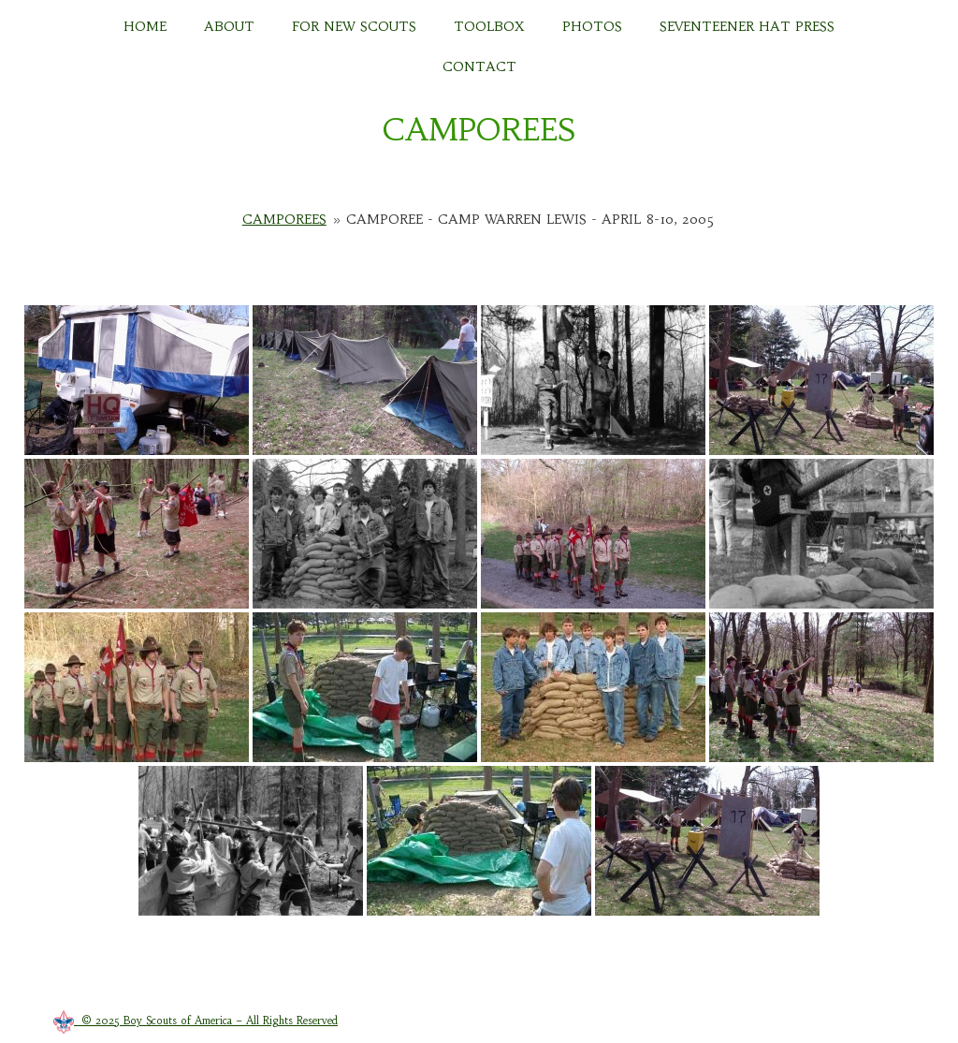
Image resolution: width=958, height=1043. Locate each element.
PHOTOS (592, 26)
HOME (145, 26)
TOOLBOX (489, 26)
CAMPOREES (479, 129)
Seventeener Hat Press (747, 26)
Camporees (284, 219)
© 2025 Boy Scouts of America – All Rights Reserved (195, 1020)
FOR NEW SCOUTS (354, 26)
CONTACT (479, 66)
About (229, 26)
